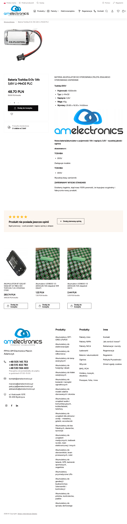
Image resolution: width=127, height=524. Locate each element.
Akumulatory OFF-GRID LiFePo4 (63, 338)
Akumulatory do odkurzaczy (62, 352)
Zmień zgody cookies (112, 364)
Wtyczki (82, 364)
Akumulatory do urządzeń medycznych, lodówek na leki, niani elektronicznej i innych (65, 440)
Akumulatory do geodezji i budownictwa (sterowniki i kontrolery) (62, 484)
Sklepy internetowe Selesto (27, 514)
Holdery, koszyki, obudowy (86, 374)
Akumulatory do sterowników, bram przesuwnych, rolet (63, 452)
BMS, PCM (84, 368)
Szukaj (40, 3)
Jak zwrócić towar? (111, 341)
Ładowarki (83, 350)
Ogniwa (82, 359)
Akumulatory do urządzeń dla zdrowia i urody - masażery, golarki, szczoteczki (65, 417)
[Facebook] (11, 405)
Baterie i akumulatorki (88, 355)
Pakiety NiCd (85, 346)
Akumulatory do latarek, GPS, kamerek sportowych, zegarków (65, 463)
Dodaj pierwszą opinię (70, 221)
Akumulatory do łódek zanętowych (65, 373)
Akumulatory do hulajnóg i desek (62, 366)
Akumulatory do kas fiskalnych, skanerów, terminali (64, 428)
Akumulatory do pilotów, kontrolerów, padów (64, 496)
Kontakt (106, 337)
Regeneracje (108, 350)
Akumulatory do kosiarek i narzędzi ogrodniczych (63, 382)
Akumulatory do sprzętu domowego (63, 504)
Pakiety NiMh (85, 341)
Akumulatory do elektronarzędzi (62, 345)
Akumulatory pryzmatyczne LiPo (63, 473)
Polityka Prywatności (112, 359)
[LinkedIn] (17, 405)
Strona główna (9, 22)
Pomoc (106, 3)
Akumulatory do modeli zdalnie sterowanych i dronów (65, 391)
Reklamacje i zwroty (112, 346)
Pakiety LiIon (84, 337)
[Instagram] (6, 405)
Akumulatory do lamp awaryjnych (64, 359)
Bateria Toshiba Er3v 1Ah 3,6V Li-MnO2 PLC (33, 22)
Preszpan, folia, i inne (88, 380)
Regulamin (118, 3)
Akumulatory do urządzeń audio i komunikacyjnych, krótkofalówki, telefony (63, 404)
